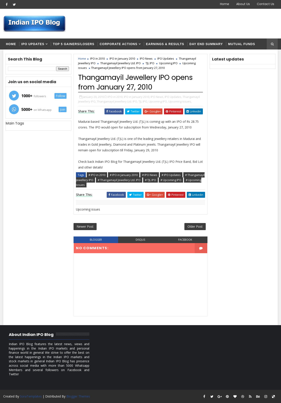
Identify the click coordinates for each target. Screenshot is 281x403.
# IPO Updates (171, 175)
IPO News (146, 58)
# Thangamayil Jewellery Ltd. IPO (119, 180)
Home (224, 4)
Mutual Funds (241, 44)
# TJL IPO (150, 180)
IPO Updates (32, 44)
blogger (96, 240)
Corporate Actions (118, 44)
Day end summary (206, 44)
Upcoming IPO (168, 63)
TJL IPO (150, 63)
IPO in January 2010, (137, 97)
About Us (243, 4)
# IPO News (149, 175)
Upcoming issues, (180, 101)
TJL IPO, (143, 101)
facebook (185, 240)
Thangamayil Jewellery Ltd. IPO (120, 63)
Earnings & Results (165, 44)
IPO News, (157, 97)
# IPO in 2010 (96, 175)
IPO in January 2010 (122, 58)
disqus (140, 240)
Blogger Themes (78, 396)
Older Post (195, 226)
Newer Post (85, 226)
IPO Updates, (173, 97)
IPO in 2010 (97, 58)
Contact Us (265, 4)
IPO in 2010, (115, 97)
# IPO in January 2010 (124, 175)
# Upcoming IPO (170, 180)
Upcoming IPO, (158, 101)
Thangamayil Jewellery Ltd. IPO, (117, 101)
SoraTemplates (31, 396)
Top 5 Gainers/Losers (73, 44)
